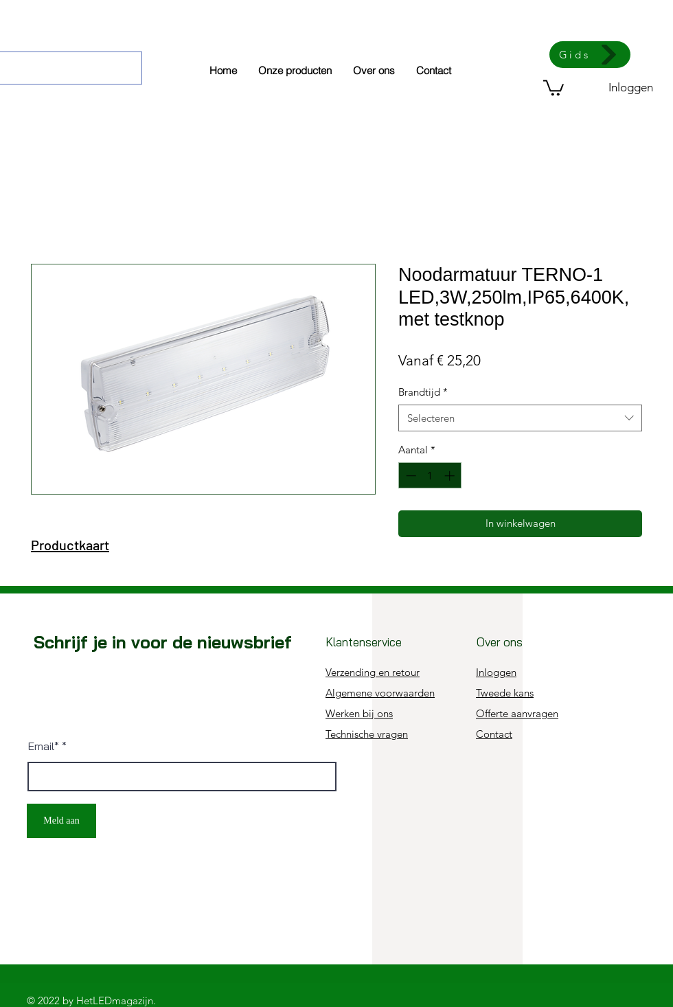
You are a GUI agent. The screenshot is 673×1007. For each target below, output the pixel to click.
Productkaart (70, 544)
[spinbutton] (430, 475)
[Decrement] (409, 475)
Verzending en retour (373, 672)
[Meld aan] (61, 821)
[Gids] (589, 54)
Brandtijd (423, 391)
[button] (553, 86)
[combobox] (520, 418)
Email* (43, 745)
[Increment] (451, 475)
